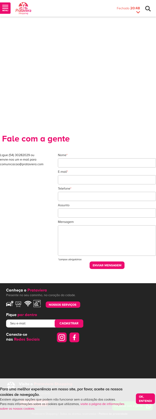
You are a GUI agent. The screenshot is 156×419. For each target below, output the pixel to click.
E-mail (63, 172)
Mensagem (66, 222)
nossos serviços (62, 304)
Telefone (64, 188)
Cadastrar (69, 323)
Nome (62, 155)
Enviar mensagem (107, 265)
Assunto (63, 205)
